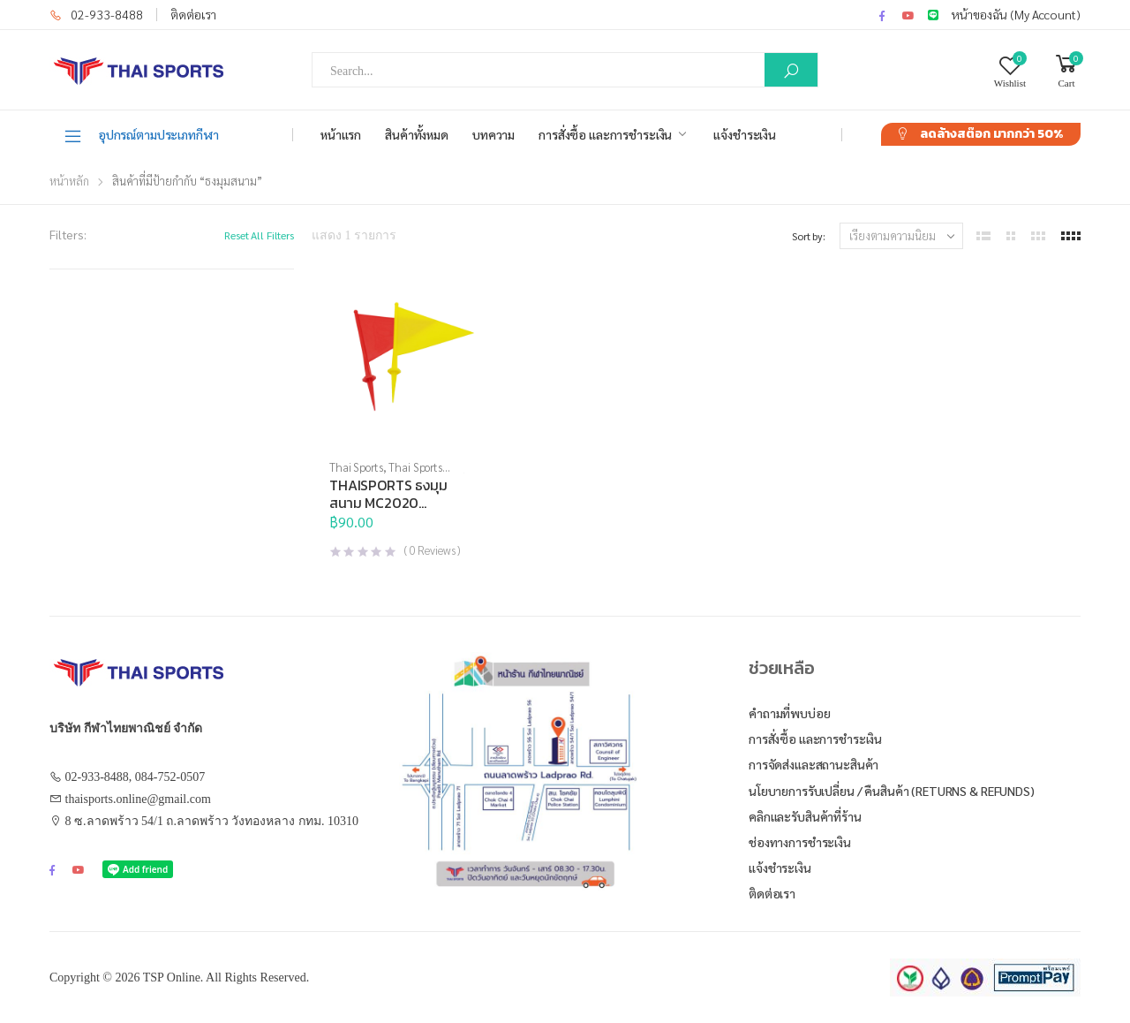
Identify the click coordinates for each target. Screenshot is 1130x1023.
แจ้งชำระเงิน (744, 134)
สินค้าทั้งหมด (416, 134)
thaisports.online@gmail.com (138, 799)
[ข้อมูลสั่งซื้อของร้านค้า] (901, 236)
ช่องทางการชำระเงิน (800, 842)
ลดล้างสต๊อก (991, 134)
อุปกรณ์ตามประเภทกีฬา (141, 135)
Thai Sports (356, 466)
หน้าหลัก (69, 180)
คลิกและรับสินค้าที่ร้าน (805, 816)
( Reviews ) (432, 549)
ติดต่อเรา (193, 14)
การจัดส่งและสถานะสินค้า (813, 764)
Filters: (68, 234)
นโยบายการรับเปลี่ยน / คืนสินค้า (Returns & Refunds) (892, 791)
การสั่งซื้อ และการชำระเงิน (605, 134)
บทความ (493, 134)
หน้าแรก (340, 134)
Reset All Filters (259, 235)
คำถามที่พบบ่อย (790, 713)
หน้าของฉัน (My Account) (1016, 14)
